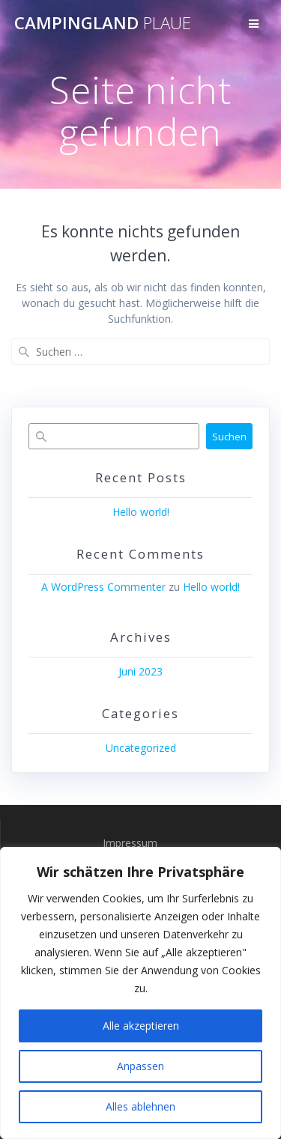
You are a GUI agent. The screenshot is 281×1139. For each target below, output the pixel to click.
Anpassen (140, 1066)
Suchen (229, 436)
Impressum (130, 843)
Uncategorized (141, 748)
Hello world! (140, 512)
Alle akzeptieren (141, 1025)
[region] (140, 993)
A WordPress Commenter (103, 587)
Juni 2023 (140, 671)
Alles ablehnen (140, 1106)
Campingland (102, 23)
